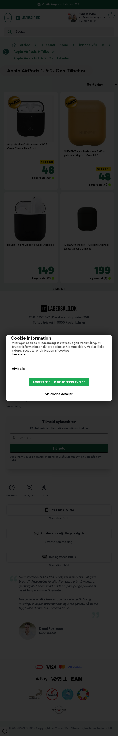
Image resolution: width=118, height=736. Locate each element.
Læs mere (19, 354)
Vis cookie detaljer (59, 394)
